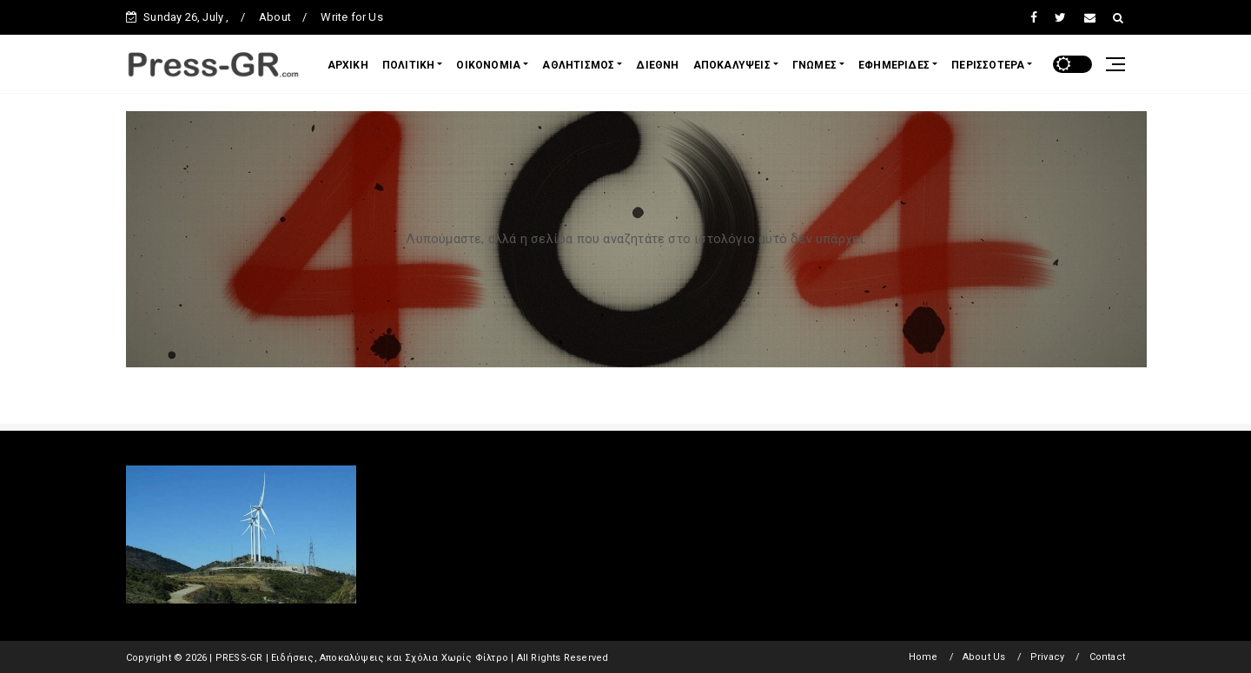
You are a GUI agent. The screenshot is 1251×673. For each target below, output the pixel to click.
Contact (1107, 657)
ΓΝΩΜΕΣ (814, 65)
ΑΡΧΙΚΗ (348, 65)
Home (923, 657)
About (275, 16)
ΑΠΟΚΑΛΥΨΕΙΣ (732, 65)
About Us (984, 657)
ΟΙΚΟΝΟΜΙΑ (488, 65)
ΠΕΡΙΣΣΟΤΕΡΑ (987, 65)
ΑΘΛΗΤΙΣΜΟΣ (578, 65)
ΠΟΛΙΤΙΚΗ (408, 65)
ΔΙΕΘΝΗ (657, 65)
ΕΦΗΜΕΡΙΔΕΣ (894, 65)
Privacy (1047, 657)
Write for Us (351, 16)
